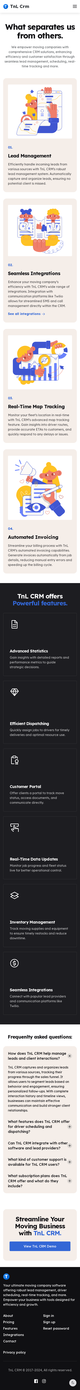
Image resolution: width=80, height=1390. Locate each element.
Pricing (8, 1322)
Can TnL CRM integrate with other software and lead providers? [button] (38, 1145)
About (8, 1316)
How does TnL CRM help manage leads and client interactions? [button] (37, 1056)
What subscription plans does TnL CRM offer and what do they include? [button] (37, 1181)
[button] (75, 6)
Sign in (48, 1316)
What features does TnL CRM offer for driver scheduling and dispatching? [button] (39, 1126)
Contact (9, 1341)
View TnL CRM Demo (40, 1246)
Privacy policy (14, 1352)
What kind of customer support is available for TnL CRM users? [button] (37, 1162)
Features (10, 1328)
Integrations (13, 1335)
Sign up (49, 1322)
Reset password (56, 1328)
